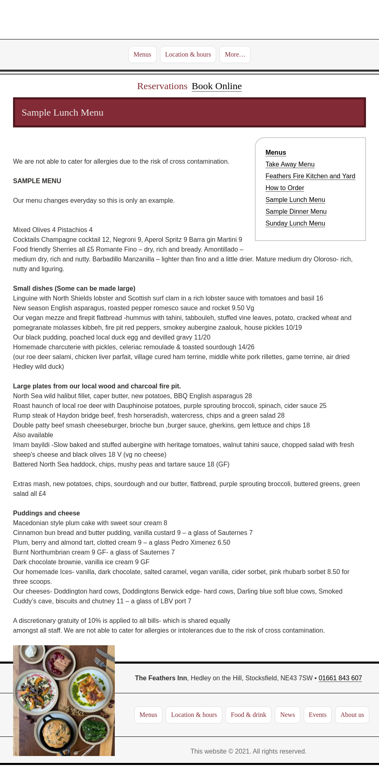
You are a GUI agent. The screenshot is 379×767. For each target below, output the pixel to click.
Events (318, 714)
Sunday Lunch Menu (295, 223)
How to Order (284, 187)
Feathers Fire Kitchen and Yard (310, 176)
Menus (142, 54)
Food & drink (248, 714)
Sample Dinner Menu (295, 211)
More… (235, 54)
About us (352, 714)
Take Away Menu (290, 164)
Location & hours (188, 54)
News (287, 714)
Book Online (217, 86)
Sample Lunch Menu (295, 199)
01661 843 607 (340, 678)
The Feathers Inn (189, 19)
